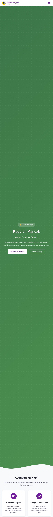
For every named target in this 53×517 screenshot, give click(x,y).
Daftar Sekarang (37, 252)
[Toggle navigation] (49, 3)
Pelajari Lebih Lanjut (17, 252)
